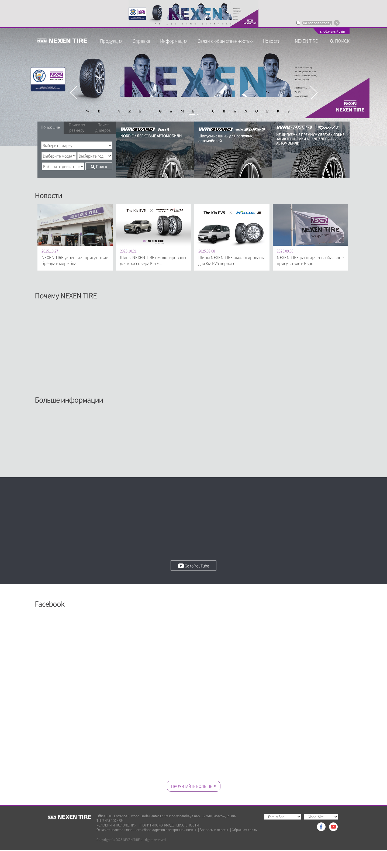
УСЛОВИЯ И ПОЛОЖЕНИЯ (116, 826)
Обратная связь (244, 830)
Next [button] (314, 93)
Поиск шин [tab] (50, 127)
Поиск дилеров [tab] (103, 127)
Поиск (99, 166)
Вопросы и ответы (214, 830)
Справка (141, 40)
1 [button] (192, 114)
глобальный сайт (332, 32)
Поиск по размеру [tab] (77, 127)
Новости (274, 40)
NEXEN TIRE (306, 40)
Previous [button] (73, 93)
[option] (193, 13)
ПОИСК (340, 40)
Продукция (111, 40)
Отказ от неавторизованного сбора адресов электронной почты (146, 830)
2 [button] (197, 114)
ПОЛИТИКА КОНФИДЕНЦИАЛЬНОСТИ (169, 826)
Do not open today (317, 23)
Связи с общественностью (225, 40)
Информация (174, 40)
